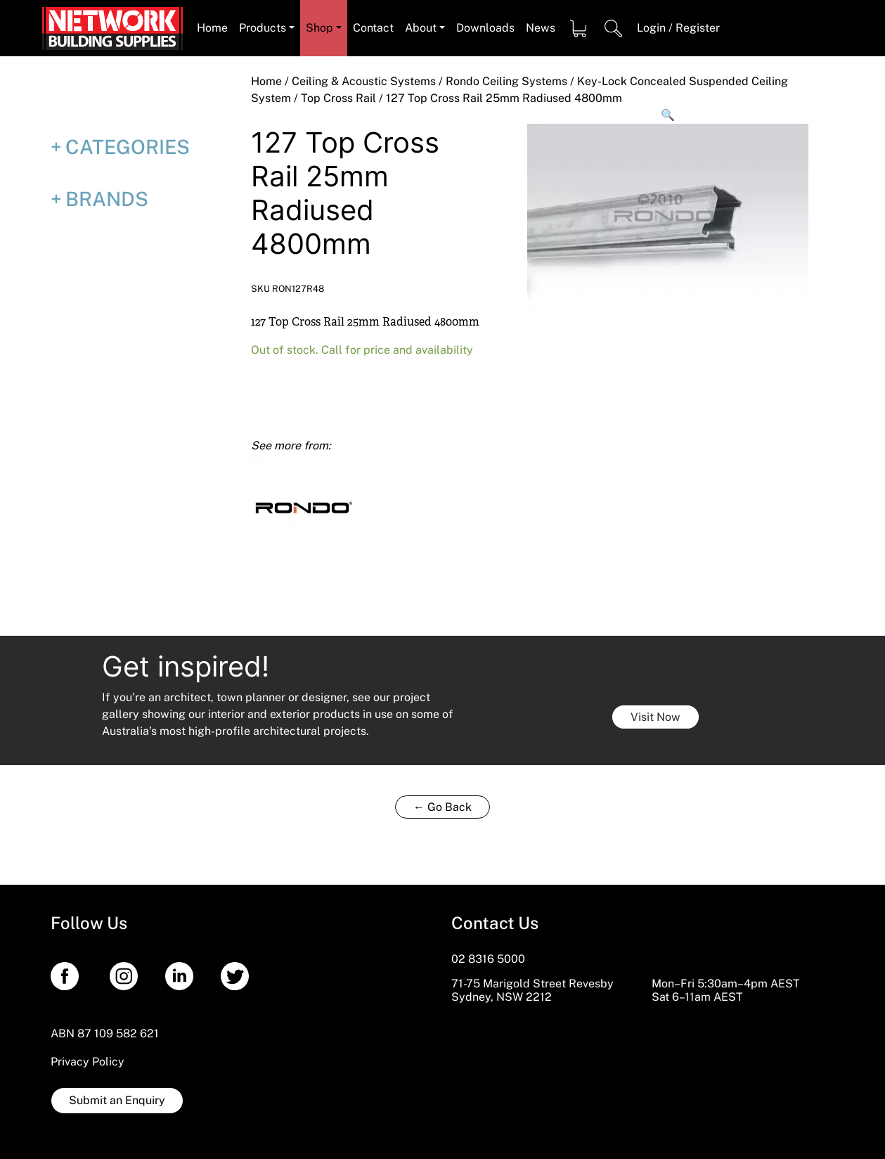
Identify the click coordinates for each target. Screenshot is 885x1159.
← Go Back (442, 807)
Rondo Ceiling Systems (506, 81)
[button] (668, 115)
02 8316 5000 (488, 959)
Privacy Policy (87, 1061)
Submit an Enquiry (117, 1100)
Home (266, 81)
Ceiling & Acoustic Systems (364, 81)
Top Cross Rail (338, 98)
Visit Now (655, 717)
